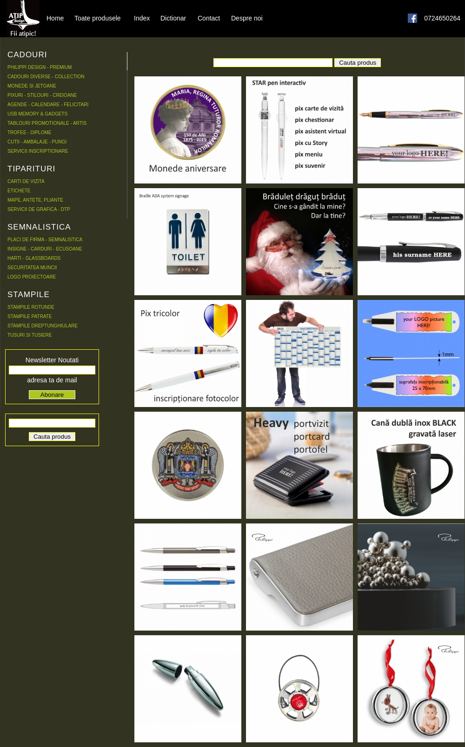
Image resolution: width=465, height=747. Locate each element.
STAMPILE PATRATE (29, 316)
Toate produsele (97, 17)
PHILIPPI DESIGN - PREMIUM (39, 67)
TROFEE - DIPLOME (29, 132)
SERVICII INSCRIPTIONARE (37, 151)
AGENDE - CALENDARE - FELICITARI (47, 104)
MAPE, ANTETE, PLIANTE (35, 200)
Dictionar (173, 17)
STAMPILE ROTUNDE (30, 307)
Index (142, 17)
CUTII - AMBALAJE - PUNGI (36, 141)
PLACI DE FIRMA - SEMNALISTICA (44, 239)
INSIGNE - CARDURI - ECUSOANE (44, 248)
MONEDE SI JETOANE (31, 85)
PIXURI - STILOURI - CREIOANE (42, 95)
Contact (209, 17)
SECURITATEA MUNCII (32, 267)
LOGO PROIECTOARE (31, 276)
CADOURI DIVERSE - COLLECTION (46, 76)
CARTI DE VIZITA (26, 181)
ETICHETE (18, 190)
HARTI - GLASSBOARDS (33, 258)
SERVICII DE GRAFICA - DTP (38, 209)
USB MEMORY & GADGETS (37, 113)
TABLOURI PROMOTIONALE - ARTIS (46, 123)
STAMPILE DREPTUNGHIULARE (42, 325)
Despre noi (247, 17)
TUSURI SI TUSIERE (29, 335)
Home (55, 17)
